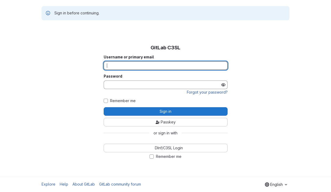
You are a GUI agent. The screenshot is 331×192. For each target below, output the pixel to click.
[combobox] (276, 184)
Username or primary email (129, 57)
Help (64, 184)
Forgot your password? (207, 92)
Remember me (123, 101)
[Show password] (223, 85)
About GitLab (83, 184)
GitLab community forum (120, 184)
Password (113, 76)
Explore (48, 184)
